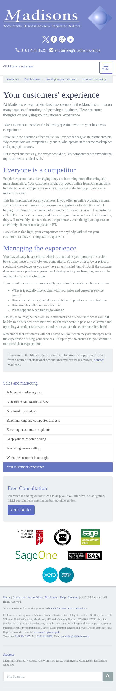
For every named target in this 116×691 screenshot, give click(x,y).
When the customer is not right (28, 457)
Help (63, 597)
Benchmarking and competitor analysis (33, 420)
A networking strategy (22, 411)
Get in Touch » (21, 510)
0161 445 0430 (44, 636)
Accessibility (35, 597)
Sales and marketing (94, 79)
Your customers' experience (25, 467)
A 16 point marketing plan (24, 392)
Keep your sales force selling (26, 439)
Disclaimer (51, 597)
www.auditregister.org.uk (46, 632)
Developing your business (61, 79)
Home (6, 597)
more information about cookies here (68, 608)
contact (99, 360)
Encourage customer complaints (28, 429)
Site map (73, 597)
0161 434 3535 (30, 50)
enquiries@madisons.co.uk (74, 50)
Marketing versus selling (23, 448)
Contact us (19, 597)
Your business (32, 79)
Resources (12, 79)
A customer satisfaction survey (28, 401)
